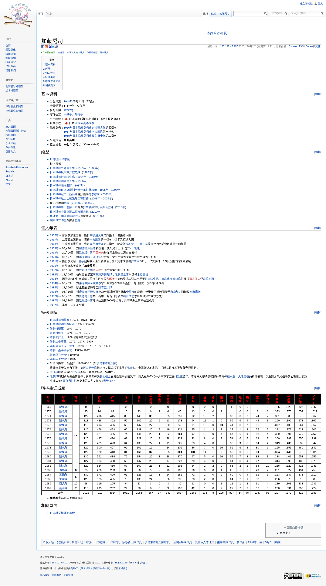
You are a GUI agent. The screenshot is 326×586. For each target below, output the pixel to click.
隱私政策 (46, 576)
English (10, 171)
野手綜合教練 (106, 207)
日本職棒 (79, 127)
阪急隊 (55, 376)
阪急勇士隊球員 (133, 542)
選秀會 (89, 127)
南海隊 (65, 488)
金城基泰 (97, 283)
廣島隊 (65, 470)
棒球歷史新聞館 (15, 106)
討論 (50, 13)
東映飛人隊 (100, 127)
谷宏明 (99, 270)
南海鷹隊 (98, 131)
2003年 (108, 194)
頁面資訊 (11, 147)
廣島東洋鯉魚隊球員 (158, 542)
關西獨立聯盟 (59, 220)
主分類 (63, 53)
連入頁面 (11, 126)
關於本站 (58, 576)
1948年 (69, 101)
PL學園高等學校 (86, 123)
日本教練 (101, 542)
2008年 (78, 203)
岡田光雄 (100, 253)
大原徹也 (113, 279)
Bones (136, 564)
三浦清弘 (97, 257)
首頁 (8, 45)
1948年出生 (256, 542)
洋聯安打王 (58, 337)
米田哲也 (136, 248)
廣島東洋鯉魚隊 (72, 172)
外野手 (80, 114)
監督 (87, 198)
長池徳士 (106, 376)
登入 (320, 3)
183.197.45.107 (61, 564)
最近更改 (11, 49)
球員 (84, 53)
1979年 (55, 266)
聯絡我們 (11, 70)
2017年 (97, 211)
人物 (77, 53)
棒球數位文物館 (15, 110)
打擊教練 (92, 190)
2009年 (89, 203)
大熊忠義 (245, 376)
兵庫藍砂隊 (75, 216)
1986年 (83, 181)
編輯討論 (11, 53)
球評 (90, 542)
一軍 (84, 190)
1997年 (117, 190)
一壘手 (69, 114)
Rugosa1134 (123, 564)
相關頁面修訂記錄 (16, 130)
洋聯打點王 (58, 333)
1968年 (69, 136)
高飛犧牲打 (71, 381)
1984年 (83, 177)
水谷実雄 (144, 274)
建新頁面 (11, 66)
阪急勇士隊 (100, 136)
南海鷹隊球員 (227, 542)
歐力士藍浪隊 (70, 194)
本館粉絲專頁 (217, 33)
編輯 (317, 94)
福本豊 (131, 244)
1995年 (105, 190)
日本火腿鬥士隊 (72, 190)
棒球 (70, 53)
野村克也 (111, 381)
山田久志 (143, 244)
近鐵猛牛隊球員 (183, 542)
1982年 (95, 168)
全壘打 (132, 292)
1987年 (80, 185)
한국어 (10, 179)
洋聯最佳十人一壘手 (63, 346)
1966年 (69, 127)
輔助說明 (11, 57)
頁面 (41, 13)
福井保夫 (196, 279)
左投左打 (70, 110)
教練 (68, 203)
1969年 (83, 168)
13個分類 (49, 542)
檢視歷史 (224, 13)
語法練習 (11, 62)
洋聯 (54, 359)
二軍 (82, 198)
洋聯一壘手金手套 (62, 350)
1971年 (55, 261)
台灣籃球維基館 (15, 86)
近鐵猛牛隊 (69, 177)
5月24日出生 (274, 542)
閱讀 (205, 13)
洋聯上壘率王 (59, 341)
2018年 (100, 216)
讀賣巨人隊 (69, 181)
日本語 (10, 175)
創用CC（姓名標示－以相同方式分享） (92, 569)
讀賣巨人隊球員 (206, 542)
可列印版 (11, 139)
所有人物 (79, 542)
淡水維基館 (12, 90)
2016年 (122, 207)
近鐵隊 (65, 474)
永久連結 (11, 143)
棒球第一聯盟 (59, 216)
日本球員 (105, 53)
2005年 (108, 198)
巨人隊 (65, 484)
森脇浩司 (209, 279)
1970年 (55, 257)
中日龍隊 (68, 207)
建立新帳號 (306, 3)
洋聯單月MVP (59, 355)
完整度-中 (65, 542)
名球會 (242, 542)
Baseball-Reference (17, 167)
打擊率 (137, 261)
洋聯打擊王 (58, 328)
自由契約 (177, 292)
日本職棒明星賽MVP (64, 324)
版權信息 (124, 569)
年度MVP (62, 359)
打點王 (180, 376)
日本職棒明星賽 (61, 320)
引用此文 (11, 151)
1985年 (95, 177)
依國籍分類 (93, 53)
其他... (145, 564)
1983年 (89, 172)
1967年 (69, 131)
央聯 (79, 372)
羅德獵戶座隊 (89, 248)
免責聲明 (69, 576)
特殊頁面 (11, 134)
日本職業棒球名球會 (63, 513)
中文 (8, 184)
